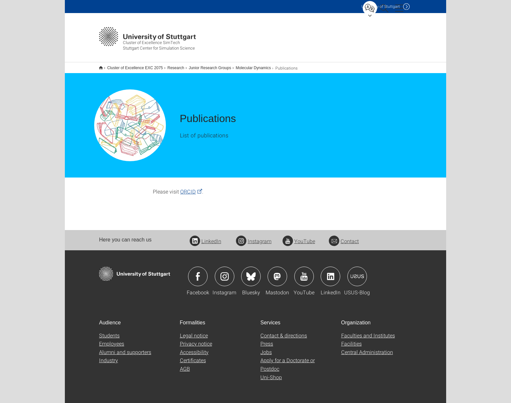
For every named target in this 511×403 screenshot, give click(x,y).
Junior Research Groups (206, 65)
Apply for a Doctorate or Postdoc (287, 360)
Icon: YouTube (304, 272)
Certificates (193, 355)
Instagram (253, 236)
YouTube (299, 236)
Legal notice (194, 331)
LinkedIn (205, 236)
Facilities (351, 339)
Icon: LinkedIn (330, 272)
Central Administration (367, 347)
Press (266, 339)
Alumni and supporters (125, 347)
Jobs (266, 347)
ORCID (188, 187)
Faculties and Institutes (368, 331)
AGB (185, 364)
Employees (111, 339)
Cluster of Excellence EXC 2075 (131, 65)
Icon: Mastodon (277, 272)
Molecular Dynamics (249, 65)
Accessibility (194, 347)
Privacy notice (196, 339)
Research (172, 65)
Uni (380, 6)
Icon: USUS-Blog (357, 272)
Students (109, 331)
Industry (108, 355)
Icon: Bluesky (251, 272)
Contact (344, 236)
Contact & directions (283, 331)
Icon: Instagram (224, 272)
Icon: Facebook (198, 272)
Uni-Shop (271, 372)
